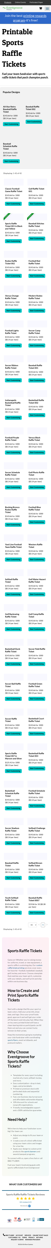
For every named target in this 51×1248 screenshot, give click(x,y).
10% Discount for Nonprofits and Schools (16, 1219)
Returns (39, 1237)
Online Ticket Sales (40, 1235)
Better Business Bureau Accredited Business (40, 1219)
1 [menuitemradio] (42, 925)
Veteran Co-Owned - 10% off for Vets (9, 1221)
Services (28, 1235)
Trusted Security (27, 1219)
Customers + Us (14, 1237)
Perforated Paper (36, 2)
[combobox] (32, 925)
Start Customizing (11, 124)
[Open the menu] (47, 8)
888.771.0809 (8, 1235)
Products (7, 2)
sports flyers (13, 1040)
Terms (24, 1237)
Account (19, 1235)
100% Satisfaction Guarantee (33, 1219)
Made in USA (19, 1219)
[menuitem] (39, 924)
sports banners (30, 1151)
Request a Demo (17, 1239)
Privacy (31, 1237)
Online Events (20, 2)
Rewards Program (32, 1239)
